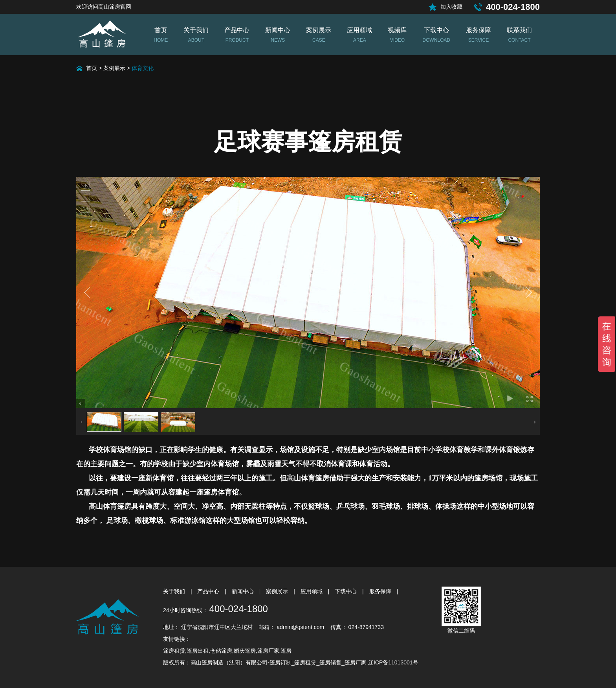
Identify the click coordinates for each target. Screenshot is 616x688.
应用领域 (312, 591)
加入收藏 (451, 7)
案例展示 (114, 68)
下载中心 (346, 591)
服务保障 (381, 591)
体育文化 (143, 68)
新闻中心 (243, 591)
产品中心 (209, 591)
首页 (91, 68)
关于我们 (175, 591)
